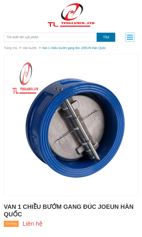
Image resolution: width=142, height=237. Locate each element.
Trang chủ (10, 48)
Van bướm (30, 48)
